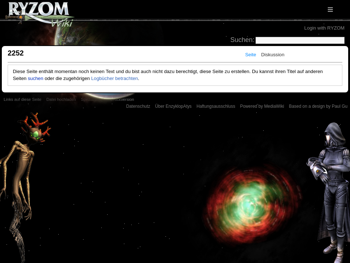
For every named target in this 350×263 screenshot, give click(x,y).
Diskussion (272, 54)
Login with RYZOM (324, 28)
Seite (250, 54)
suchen (35, 78)
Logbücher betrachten (114, 78)
